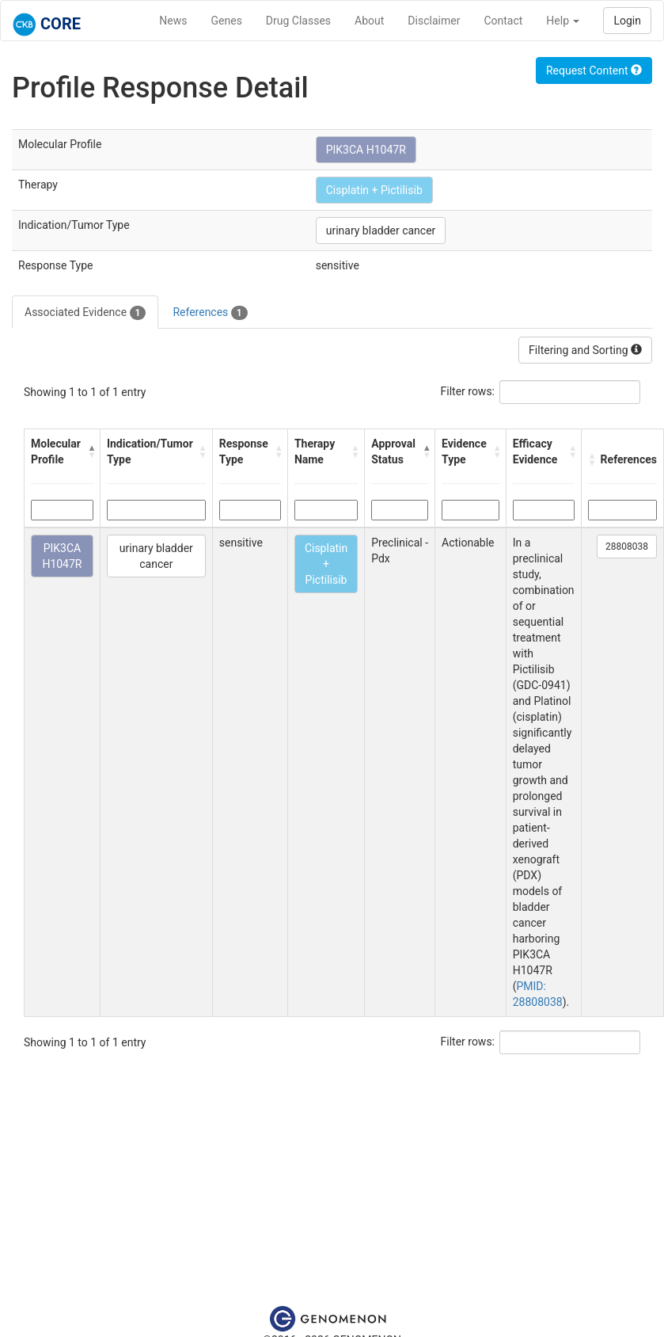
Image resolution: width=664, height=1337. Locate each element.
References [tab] (210, 313)
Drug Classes (298, 20)
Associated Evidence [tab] (85, 313)
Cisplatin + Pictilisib (374, 190)
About (369, 20)
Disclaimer (434, 20)
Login (627, 20)
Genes (226, 20)
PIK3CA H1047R (366, 149)
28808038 (626, 546)
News (173, 20)
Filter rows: (468, 391)
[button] (90, 451)
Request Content (594, 70)
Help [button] (562, 20)
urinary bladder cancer (381, 230)
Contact (503, 20)
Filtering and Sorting (585, 350)
